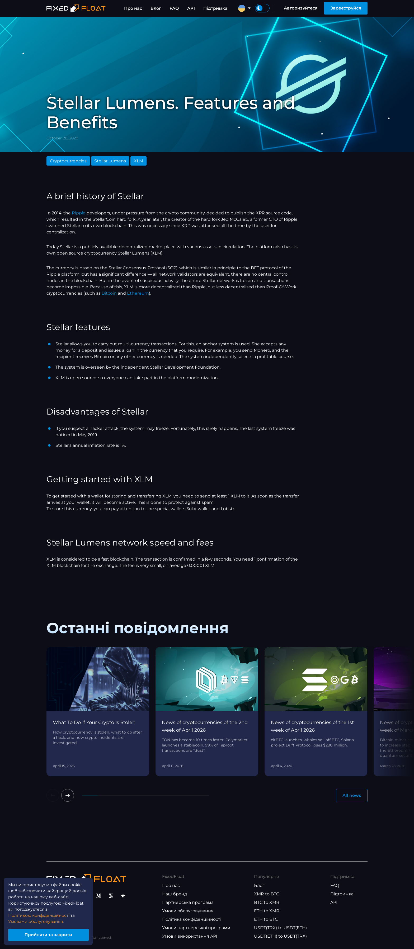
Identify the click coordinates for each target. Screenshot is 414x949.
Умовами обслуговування (37, 920)
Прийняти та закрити (50, 934)
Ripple (79, 212)
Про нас (133, 8)
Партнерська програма (188, 902)
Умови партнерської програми (196, 927)
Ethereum (138, 293)
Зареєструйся (345, 8)
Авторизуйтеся (301, 8)
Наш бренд (174, 893)
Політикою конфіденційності (40, 914)
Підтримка (215, 8)
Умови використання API (189, 936)
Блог (155, 8)
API (191, 8)
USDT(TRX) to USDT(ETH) (280, 927)
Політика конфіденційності (191, 919)
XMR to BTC (266, 893)
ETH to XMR (266, 910)
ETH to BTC (266, 919)
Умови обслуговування (188, 910)
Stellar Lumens (110, 160)
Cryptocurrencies (68, 160)
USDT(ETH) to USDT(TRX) (280, 936)
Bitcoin (109, 293)
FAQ (174, 8)
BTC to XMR (266, 902)
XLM (138, 160)
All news (351, 795)
